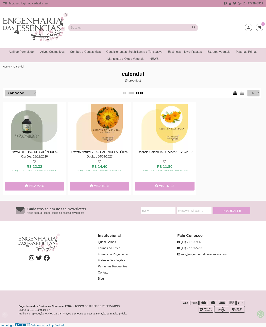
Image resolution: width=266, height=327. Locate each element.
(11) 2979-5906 (189, 242)
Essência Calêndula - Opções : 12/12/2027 (165, 152)
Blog (101, 278)
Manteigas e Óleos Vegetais (125, 58)
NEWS (154, 58)
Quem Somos (107, 242)
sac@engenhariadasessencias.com (202, 254)
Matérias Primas (246, 51)
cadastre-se (40, 3)
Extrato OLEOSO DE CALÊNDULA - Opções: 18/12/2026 (34, 154)
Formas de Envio (109, 248)
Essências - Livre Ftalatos (185, 51)
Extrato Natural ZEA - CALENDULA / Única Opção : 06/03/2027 (99, 154)
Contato (103, 272)
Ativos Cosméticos (52, 51)
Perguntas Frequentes (112, 266)
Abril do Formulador (22, 51)
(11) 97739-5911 (250, 3)
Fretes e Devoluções (111, 260)
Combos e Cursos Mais (85, 51)
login (24, 3)
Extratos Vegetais (219, 51)
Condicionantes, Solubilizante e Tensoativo (134, 51)
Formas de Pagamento (113, 254)
